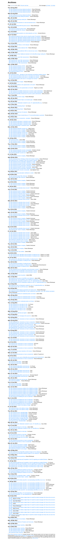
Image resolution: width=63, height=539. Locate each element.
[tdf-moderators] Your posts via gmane (17, 275)
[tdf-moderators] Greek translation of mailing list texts (20, 264)
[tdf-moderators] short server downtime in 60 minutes (20, 351)
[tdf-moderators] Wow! (14, 139)
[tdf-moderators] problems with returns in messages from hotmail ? (23, 78)
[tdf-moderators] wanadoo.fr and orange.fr (18, 448)
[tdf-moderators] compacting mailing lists (17, 19)
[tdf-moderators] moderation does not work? (18, 239)
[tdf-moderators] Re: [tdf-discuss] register (18, 312)
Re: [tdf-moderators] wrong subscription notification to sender (22, 161)
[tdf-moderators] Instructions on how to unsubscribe (20, 441)
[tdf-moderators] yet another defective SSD (18, 47)
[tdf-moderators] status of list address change (19, 408)
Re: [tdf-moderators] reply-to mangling (17, 129)
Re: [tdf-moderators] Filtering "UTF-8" (17, 65)
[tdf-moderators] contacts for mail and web (18, 379)
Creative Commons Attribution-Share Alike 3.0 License (24, 535)
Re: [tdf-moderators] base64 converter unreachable (20, 150)
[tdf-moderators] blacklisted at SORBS (17, 447)
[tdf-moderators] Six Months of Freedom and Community (21, 521)
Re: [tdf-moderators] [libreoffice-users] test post (19, 366)
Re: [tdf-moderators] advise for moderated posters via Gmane (22, 293)
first (21, 5)
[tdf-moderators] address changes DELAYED (18, 418)
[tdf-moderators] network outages (16, 81)
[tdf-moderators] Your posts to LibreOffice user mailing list (21, 278)
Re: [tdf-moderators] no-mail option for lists (18, 304)
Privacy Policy (10, 534)
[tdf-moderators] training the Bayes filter (17, 28)
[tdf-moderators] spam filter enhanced (17, 177)
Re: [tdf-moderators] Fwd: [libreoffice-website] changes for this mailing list (25, 451)
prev (23, 5)
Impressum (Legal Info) (18, 534)
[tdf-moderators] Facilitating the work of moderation (20, 403)
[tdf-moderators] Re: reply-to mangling (17, 229)
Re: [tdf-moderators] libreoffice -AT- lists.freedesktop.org (21, 492)
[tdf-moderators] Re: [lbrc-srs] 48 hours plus (18, 286)
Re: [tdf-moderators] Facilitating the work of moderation (21, 396)
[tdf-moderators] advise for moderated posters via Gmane (21, 301)
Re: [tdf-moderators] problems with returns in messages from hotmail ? (24, 75)
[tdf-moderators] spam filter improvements (18, 62)
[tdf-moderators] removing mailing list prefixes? (19, 16)
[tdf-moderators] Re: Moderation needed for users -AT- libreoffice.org (24, 428)
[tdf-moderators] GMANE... (14, 380)
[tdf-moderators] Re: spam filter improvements (19, 57)
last (27, 5)
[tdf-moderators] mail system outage (17, 96)
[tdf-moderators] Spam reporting (16, 532)
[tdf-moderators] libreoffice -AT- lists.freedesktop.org (20, 494)
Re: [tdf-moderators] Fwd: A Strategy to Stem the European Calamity (24, 158)
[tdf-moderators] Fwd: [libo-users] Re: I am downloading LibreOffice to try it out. (26, 489)
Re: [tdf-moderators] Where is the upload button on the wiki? (22, 84)
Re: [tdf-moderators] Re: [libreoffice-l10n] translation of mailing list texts (24, 254)
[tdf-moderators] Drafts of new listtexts (17, 518)
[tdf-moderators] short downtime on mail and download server (22, 22)
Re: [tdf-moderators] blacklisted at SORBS (18, 444)
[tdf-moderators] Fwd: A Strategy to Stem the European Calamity (23, 160)
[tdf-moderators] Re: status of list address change (19, 405)
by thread (48, 5)
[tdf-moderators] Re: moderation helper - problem (19, 475)
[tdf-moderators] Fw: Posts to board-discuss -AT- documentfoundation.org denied (26, 115)
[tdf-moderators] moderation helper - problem (18, 476)
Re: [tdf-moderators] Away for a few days (18, 426)
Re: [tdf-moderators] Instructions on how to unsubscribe (21, 348)
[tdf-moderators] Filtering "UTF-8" (16, 71)
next (25, 5)
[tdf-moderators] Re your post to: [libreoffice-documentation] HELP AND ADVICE (26, 357)
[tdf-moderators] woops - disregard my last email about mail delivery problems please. (27, 74)
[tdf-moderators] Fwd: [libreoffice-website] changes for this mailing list (24, 453)
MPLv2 (25, 536)
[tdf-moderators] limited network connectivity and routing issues (22, 289)
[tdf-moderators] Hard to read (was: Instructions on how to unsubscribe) (24, 323)
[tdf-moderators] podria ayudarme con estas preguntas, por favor (23, 33)
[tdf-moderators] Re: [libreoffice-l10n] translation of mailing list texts (23, 259)
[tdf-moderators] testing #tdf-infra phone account (19, 25)
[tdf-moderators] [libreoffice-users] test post (18, 376)
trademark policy (35, 538)
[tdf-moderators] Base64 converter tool (17, 152)
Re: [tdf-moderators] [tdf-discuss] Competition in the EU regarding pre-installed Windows (28, 459)
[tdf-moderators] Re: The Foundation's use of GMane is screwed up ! (24, 279)
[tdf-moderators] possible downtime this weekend (19, 41)
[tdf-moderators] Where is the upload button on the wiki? (21, 87)
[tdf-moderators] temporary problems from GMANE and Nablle (22, 395)
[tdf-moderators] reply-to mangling (16, 248)
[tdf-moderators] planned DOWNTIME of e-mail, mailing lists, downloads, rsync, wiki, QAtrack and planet (31, 291)
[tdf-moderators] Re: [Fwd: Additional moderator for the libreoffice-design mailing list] (27, 54)
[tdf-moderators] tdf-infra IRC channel (17, 30)
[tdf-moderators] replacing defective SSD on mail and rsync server (23, 50)
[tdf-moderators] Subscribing (15, 361)
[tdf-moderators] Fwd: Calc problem (16, 251)
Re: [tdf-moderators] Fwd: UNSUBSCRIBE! (18, 412)
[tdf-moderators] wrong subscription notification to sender (21, 172)
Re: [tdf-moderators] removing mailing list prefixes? (20, 9)
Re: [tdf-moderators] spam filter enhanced (18, 176)
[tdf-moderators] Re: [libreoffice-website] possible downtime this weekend (25, 37)
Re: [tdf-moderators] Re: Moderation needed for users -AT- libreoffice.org (24, 423)
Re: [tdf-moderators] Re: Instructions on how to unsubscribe (22, 318)
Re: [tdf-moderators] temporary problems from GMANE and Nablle (23, 388)
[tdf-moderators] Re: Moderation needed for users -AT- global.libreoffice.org (25, 102)
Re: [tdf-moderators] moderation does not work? (19, 187)
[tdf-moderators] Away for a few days (17, 435)
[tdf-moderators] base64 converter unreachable (19, 169)
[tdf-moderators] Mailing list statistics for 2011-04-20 (20, 471)
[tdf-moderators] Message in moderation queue (19, 125)
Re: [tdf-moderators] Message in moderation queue (20, 121)
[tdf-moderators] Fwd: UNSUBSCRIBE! (17, 420)
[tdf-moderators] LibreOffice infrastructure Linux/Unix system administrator (25, 93)
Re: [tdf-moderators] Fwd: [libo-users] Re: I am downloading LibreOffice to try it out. (27, 479)
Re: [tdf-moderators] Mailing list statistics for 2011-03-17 (21, 469)
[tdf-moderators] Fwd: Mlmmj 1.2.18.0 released (19, 44)
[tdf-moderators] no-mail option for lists (17, 308)
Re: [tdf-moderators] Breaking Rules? (17, 105)
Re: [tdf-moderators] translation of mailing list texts (20, 260)
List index (53, 5)
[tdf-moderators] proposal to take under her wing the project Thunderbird (24, 36)
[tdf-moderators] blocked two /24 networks (18, 112)
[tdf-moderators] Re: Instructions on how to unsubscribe (21, 324)
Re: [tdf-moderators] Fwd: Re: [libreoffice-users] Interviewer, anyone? (24, 269)
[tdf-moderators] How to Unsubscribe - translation (19, 118)
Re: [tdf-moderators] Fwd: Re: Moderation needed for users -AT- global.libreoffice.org (27, 282)
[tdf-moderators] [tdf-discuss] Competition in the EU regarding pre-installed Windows (27, 463)
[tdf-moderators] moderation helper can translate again (21, 99)
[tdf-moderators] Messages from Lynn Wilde (18, 437)
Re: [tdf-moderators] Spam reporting (17, 525)
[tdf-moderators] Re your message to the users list (20, 315)
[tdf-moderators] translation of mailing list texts (19, 266)
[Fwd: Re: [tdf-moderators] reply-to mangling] (18, 241)
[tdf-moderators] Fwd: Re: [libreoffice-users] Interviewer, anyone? (23, 270)
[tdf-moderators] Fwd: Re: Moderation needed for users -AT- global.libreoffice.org (26, 285)
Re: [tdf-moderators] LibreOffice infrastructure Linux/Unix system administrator (26, 90)
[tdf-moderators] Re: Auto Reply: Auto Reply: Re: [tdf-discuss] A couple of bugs (26, 465)
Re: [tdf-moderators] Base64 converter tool (18, 128)
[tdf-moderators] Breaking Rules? (16, 109)
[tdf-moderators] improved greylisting (17, 456)
